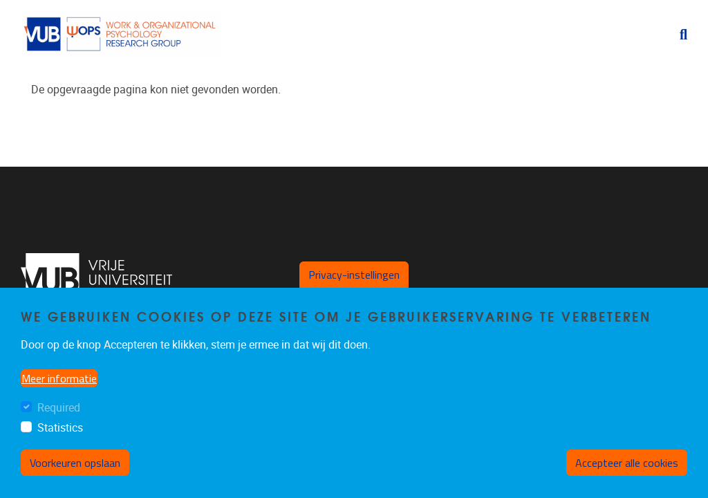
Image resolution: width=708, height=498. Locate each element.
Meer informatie (59, 378)
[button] (678, 34)
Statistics (60, 427)
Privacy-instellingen (354, 274)
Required (58, 407)
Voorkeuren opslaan (75, 462)
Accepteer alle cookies (626, 462)
